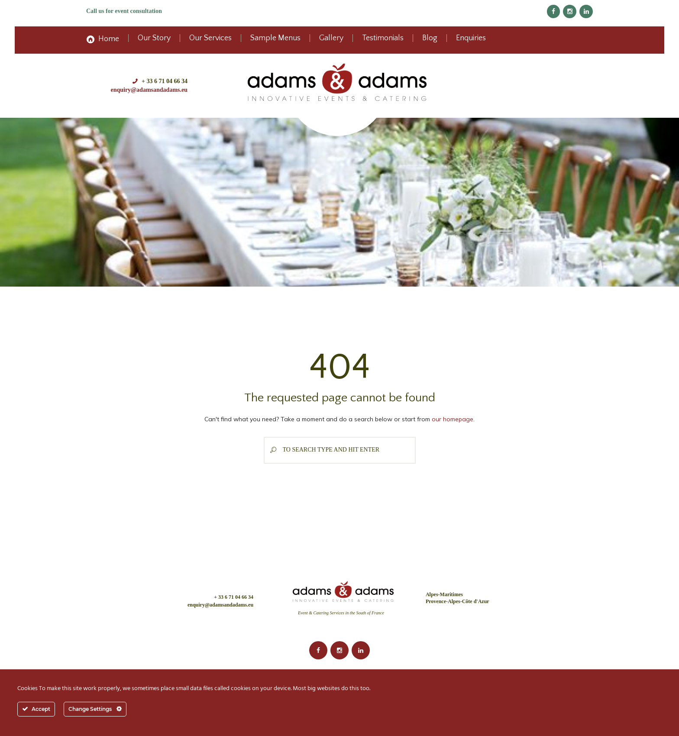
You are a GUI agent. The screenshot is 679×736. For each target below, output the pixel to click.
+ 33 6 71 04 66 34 (165, 81)
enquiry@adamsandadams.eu (149, 90)
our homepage (452, 419)
